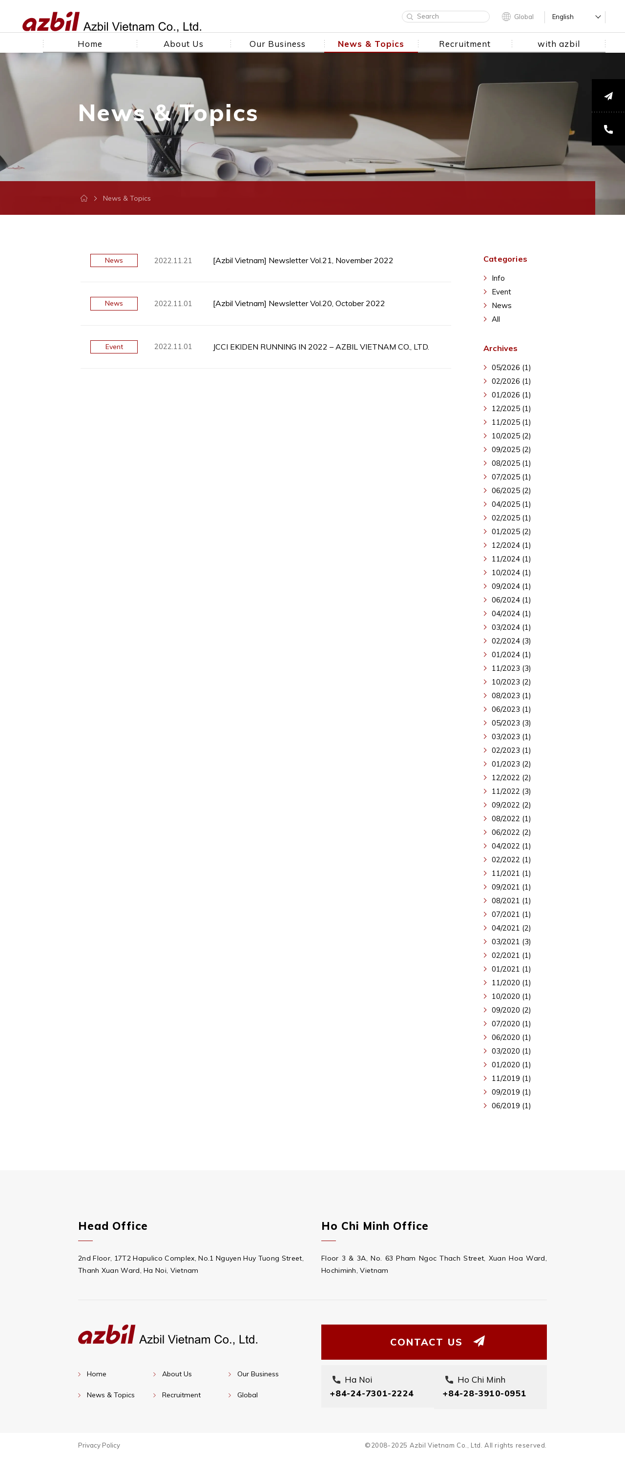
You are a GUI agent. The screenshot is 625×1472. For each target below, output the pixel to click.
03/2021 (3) (511, 941)
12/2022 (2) (511, 777)
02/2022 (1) (511, 859)
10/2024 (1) (511, 572)
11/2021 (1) (511, 873)
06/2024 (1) (511, 599)
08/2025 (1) (511, 463)
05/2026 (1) (511, 367)
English (563, 17)
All (496, 319)
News (502, 305)
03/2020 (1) (511, 1051)
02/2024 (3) (511, 640)
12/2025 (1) (511, 408)
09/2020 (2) (511, 1010)
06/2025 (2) (511, 490)
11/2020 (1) (511, 982)
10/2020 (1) (511, 996)
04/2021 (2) (511, 928)
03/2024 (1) (511, 627)
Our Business (258, 1373)
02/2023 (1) (511, 750)
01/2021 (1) (511, 969)
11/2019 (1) (511, 1078)
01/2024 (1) (511, 654)
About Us (177, 1373)
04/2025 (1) (511, 504)
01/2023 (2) (511, 763)
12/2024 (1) (511, 545)
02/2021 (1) (511, 955)
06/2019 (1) (511, 1105)
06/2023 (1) (511, 709)
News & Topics (111, 1394)
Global (524, 17)
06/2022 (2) (511, 832)
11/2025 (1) (511, 422)
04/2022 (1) (511, 845)
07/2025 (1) (511, 476)
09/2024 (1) (511, 586)
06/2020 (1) (511, 1037)
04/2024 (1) (511, 613)
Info (498, 278)
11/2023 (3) (511, 668)
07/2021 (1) (511, 914)
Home (96, 1373)
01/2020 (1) (511, 1064)
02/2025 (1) (511, 517)
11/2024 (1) (511, 558)
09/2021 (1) (511, 886)
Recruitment (181, 1394)
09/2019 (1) (511, 1092)
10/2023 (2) (511, 681)
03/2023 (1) (511, 736)
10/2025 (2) (511, 435)
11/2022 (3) (511, 791)
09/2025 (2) (511, 449)
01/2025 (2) (511, 531)
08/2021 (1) (511, 900)
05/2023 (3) (511, 722)
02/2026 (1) (511, 381)
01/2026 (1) (511, 394)
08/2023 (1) (511, 695)
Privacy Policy (99, 1459)
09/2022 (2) (511, 804)
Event (501, 291)
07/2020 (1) (511, 1023)
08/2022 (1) (511, 818)
